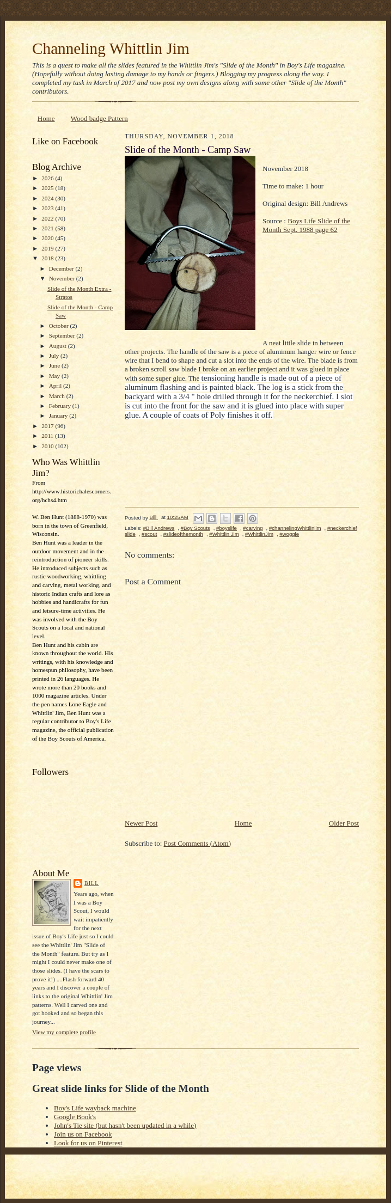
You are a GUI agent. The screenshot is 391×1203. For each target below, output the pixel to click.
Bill (91, 883)
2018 (48, 258)
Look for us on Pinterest (88, 1143)
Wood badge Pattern (99, 118)
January (59, 415)
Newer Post (141, 823)
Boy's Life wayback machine (95, 1108)
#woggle (289, 534)
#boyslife (226, 528)
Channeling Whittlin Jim (111, 48)
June (55, 365)
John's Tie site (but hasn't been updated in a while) (125, 1125)
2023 (48, 208)
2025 (48, 188)
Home (46, 118)
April (56, 385)
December (62, 268)
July (54, 355)
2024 (48, 198)
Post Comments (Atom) (197, 843)
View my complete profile (64, 1032)
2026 (48, 178)
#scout (149, 534)
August (58, 346)
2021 (48, 228)
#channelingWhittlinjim (295, 528)
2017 (48, 426)
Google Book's (75, 1117)
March (57, 396)
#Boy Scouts (195, 528)
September (63, 335)
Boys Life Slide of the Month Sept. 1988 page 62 (306, 225)
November (62, 278)
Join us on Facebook (83, 1134)
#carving (252, 528)
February (60, 405)
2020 (48, 238)
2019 (48, 248)
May (55, 375)
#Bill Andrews (159, 528)
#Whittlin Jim (224, 534)
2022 (48, 218)
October (59, 325)
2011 (48, 435)
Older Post (344, 823)
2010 (48, 446)
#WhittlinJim (259, 534)
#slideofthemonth (183, 534)
